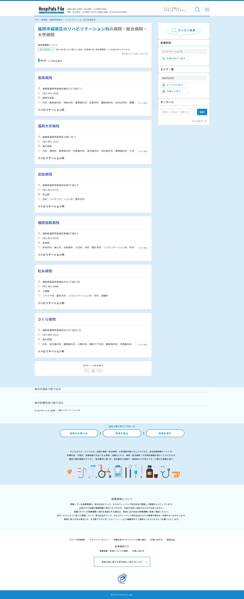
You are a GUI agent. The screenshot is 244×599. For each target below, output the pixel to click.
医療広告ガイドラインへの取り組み (130, 539)
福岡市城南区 (56, 19)
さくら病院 (47, 319)
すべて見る (143, 103)
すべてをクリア (199, 121)
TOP (37, 19)
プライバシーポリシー (99, 539)
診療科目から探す (174, 58)
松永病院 (45, 270)
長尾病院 (45, 77)
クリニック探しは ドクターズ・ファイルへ (175, 9)
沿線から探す (171, 91)
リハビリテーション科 (75, 19)
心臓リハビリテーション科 (69, 410)
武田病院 (45, 174)
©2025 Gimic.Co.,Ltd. (122, 594)
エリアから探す (172, 84)
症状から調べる (79, 433)
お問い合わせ (156, 539)
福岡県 (44, 19)
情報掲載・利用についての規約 (114, 550)
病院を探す (165, 433)
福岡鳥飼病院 (48, 222)
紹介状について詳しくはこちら (135, 53)
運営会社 (171, 539)
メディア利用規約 (77, 539)
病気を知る (122, 433)
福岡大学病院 (48, 125)
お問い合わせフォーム (113, 519)
